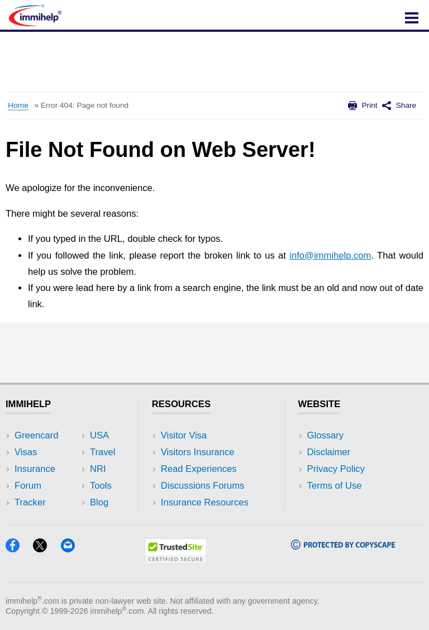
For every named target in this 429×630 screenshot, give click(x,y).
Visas (26, 452)
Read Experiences (199, 469)
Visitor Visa (184, 435)
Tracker (30, 502)
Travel (103, 452)
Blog (99, 502)
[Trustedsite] (176, 560)
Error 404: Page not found (84, 105)
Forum (28, 485)
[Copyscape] (343, 546)
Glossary (325, 435)
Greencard (36, 435)
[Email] (73, 549)
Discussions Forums (203, 485)
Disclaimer (329, 452)
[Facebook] (18, 549)
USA (99, 435)
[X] (45, 549)
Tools (101, 485)
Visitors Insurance (198, 452)
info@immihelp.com (330, 255)
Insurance (35, 469)
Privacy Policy (336, 469)
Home (18, 105)
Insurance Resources (205, 502)
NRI (98, 469)
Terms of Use (334, 485)
